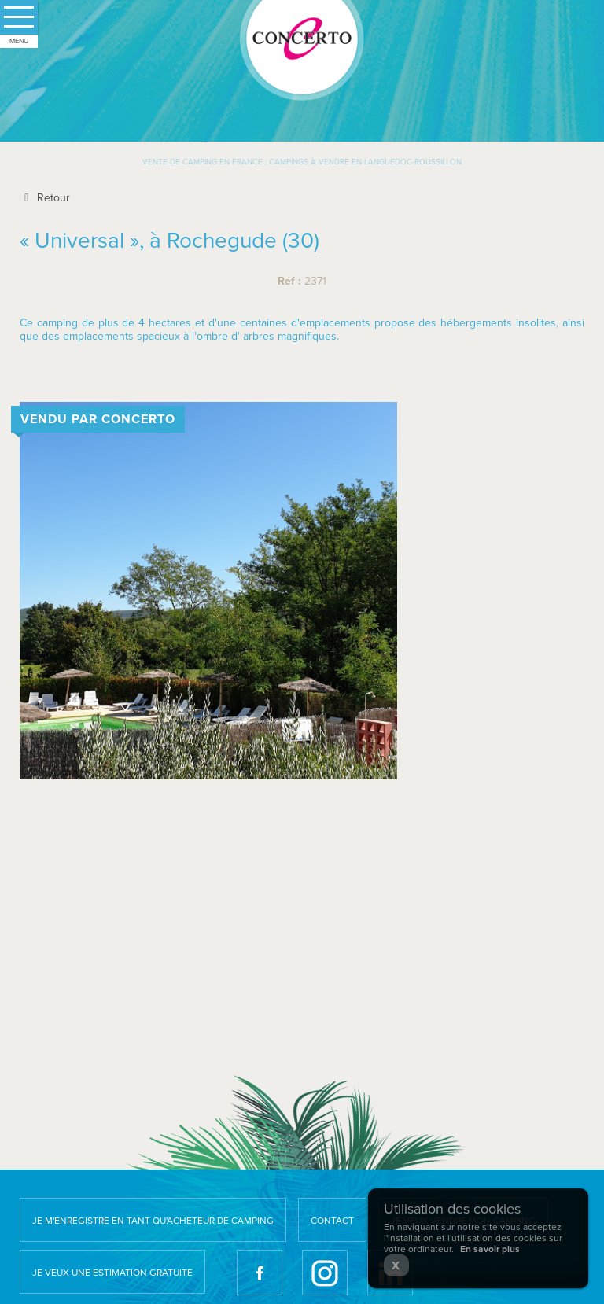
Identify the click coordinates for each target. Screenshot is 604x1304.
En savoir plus (490, 1248)
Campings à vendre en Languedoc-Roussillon (365, 162)
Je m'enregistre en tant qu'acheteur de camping (153, 1220)
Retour (45, 197)
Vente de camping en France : (204, 162)
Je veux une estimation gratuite (112, 1272)
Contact (332, 1220)
